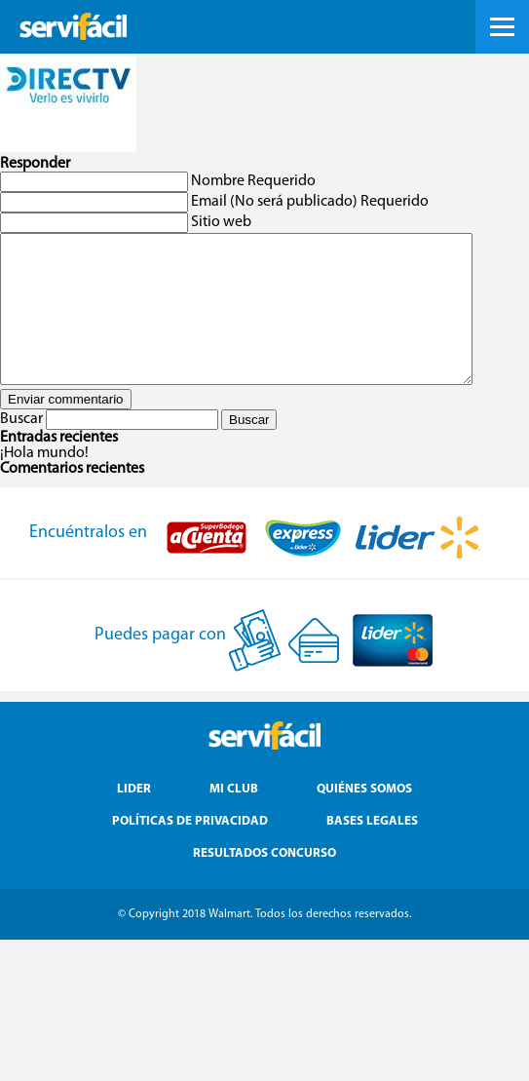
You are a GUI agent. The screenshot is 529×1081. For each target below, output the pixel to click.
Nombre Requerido (253, 181)
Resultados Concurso (264, 882)
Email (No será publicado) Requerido (310, 202)
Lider (134, 818)
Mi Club (233, 818)
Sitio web (221, 222)
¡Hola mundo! (44, 482)
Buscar (21, 448)
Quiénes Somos (364, 818)
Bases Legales (372, 850)
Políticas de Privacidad (190, 850)
